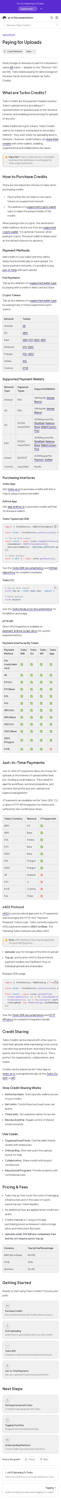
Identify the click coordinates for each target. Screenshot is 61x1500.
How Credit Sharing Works (21, 1088)
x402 (5, 913)
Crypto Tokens (11, 295)
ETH (31, 339)
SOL (25, 361)
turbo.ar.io (14, 489)
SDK (4, 1078)
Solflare (49, 459)
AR (11, 67)
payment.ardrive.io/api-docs (19, 630)
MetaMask (39, 423)
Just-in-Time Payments (23, 762)
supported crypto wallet (41, 206)
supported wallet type (43, 283)
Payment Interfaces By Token (20, 643)
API (13, 1078)
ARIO (25, 332)
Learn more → (28, 8)
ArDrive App (9, 501)
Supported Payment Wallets (23, 379)
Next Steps (12, 1388)
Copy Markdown (13, 51)
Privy (36, 430)
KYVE (25, 368)
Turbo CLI (8, 580)
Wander (51, 397)
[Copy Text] (55, 526)
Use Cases (10, 1134)
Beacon (38, 401)
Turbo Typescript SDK (15, 518)
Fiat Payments (11, 277)
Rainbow (50, 423)
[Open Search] (51, 17)
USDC (37, 339)
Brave (37, 426)
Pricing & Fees (15, 1186)
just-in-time (9, 270)
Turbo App (8, 483)
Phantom (39, 459)
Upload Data (8, 34)
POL (25, 353)
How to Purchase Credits (24, 176)
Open (30, 51)
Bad (44, 1459)
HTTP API (7, 621)
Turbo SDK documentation (28, 568)
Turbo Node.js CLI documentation (32, 609)
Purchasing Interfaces (18, 478)
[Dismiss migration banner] (41, 9)
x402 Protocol (13, 907)
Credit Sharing (15, 1031)
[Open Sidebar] (56, 17)
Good (30, 1459)
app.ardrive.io (16, 506)
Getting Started (16, 1282)
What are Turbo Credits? (24, 92)
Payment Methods (16, 250)
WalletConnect (48, 426)
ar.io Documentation (17, 17)
